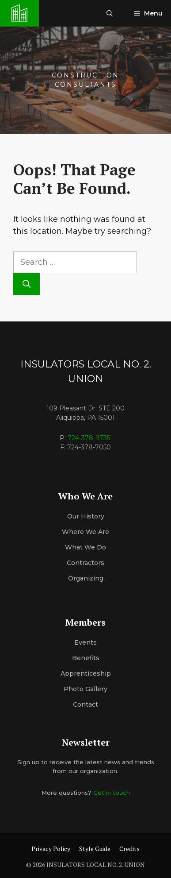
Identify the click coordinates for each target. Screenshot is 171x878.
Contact (85, 704)
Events (85, 642)
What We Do (85, 547)
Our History (85, 516)
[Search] (26, 284)
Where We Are (85, 532)
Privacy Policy (50, 848)
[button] (109, 13)
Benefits (85, 658)
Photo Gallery (85, 689)
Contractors (85, 563)
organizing (85, 578)
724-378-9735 (89, 438)
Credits (129, 848)
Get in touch (111, 792)
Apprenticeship (86, 673)
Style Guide (94, 848)
